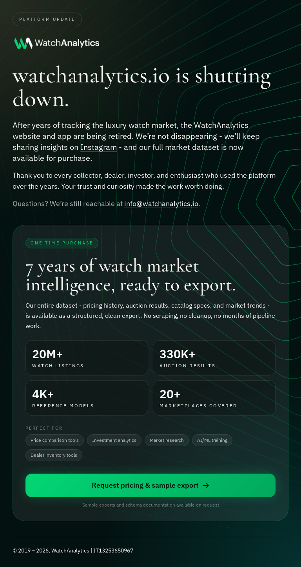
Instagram (98, 147)
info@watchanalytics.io (161, 204)
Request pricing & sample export (151, 485)
